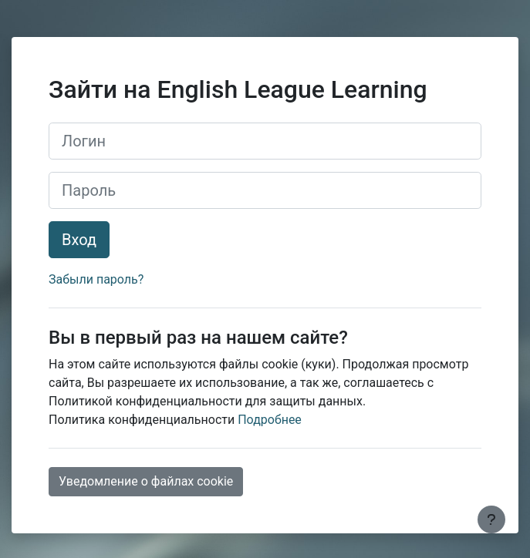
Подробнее (270, 419)
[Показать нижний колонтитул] (491, 519)
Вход (79, 239)
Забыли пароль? (96, 279)
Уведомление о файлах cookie (146, 481)
